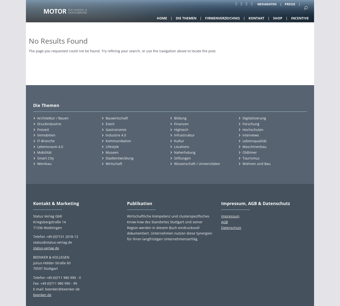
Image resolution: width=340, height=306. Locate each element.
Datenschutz (231, 227)
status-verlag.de (46, 248)
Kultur (179, 141)
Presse (290, 4)
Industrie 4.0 (116, 135)
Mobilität (44, 152)
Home (162, 18)
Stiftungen (182, 158)
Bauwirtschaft (117, 118)
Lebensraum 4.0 (50, 146)
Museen (112, 152)
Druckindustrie (49, 124)
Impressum (230, 216)
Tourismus (251, 158)
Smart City (45, 158)
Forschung (251, 124)
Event (110, 124)
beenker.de (42, 295)
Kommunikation (118, 141)
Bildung (180, 118)
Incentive (300, 18)
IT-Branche (46, 141)
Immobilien (46, 135)
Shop (277, 18)
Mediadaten (267, 4)
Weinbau (44, 163)
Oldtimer (250, 152)
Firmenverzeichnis (222, 18)
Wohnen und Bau (257, 163)
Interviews (251, 135)
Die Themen (186, 18)
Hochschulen (253, 129)
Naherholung (184, 152)
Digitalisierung (254, 118)
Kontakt (256, 18)
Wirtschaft (114, 163)
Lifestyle (112, 146)
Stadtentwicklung (120, 158)
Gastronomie (116, 129)
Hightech (181, 129)
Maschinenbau (255, 146)
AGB (224, 222)
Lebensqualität (255, 141)
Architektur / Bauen (53, 118)
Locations (181, 146)
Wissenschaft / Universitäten (197, 163)
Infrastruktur (184, 135)
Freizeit (43, 129)
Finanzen (181, 124)
